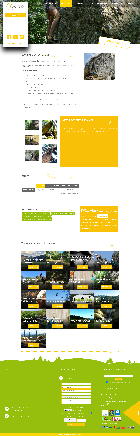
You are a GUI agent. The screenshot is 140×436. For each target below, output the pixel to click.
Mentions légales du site (111, 398)
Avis (105, 405)
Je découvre (51, 3)
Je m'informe (81, 3)
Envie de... (66, 3)
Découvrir (33, 267)
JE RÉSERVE (102, 216)
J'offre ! (129, 3)
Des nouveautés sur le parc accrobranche (37, 220)
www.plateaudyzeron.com (67, 434)
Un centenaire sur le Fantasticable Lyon (36, 213)
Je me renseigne (99, 3)
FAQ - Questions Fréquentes (112, 395)
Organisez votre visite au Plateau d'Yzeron (37, 216)
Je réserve (116, 3)
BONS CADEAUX (15, 44)
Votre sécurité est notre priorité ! (63, 213)
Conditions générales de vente (113, 401)
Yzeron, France (15, 26)
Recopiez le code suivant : (76, 416)
